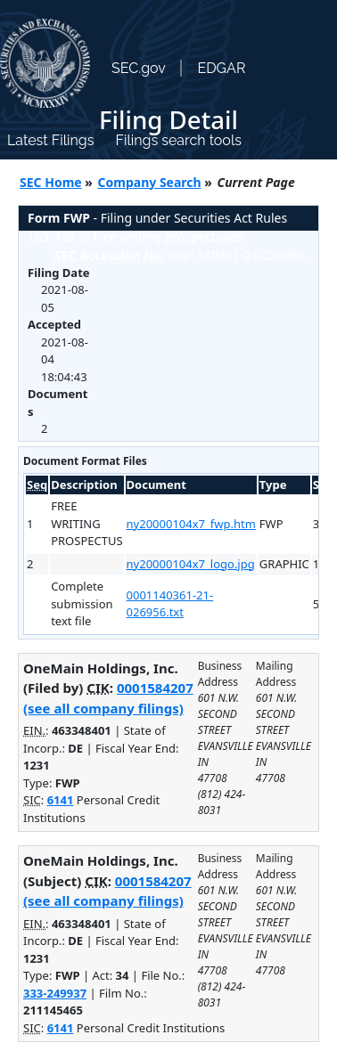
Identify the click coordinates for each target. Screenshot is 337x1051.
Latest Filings (50, 140)
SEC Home (51, 182)
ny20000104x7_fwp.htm (191, 524)
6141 (60, 800)
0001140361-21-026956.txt (170, 604)
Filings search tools (178, 140)
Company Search (149, 182)
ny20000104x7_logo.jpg (191, 564)
